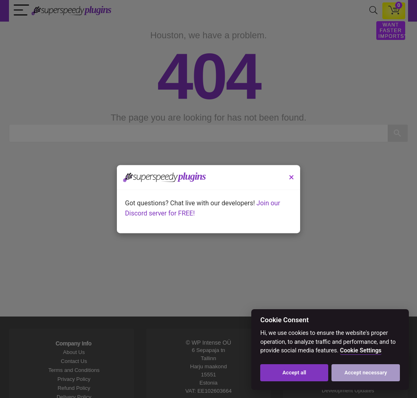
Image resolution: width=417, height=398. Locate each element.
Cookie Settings (361, 350)
